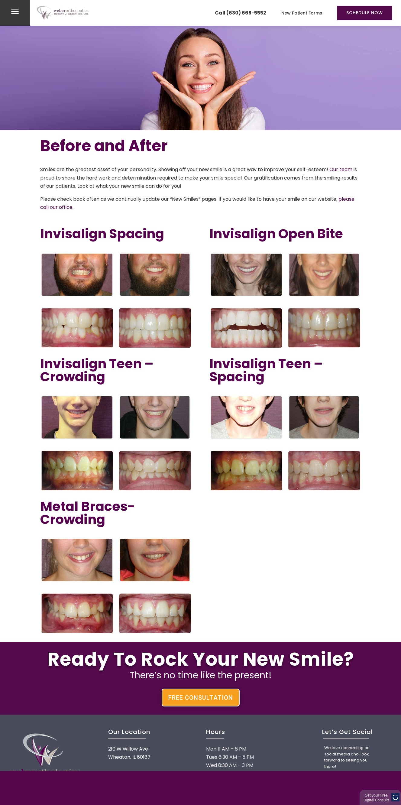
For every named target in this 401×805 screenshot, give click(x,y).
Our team (340, 169)
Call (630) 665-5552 (240, 12)
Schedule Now (364, 13)
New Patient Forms (301, 13)
